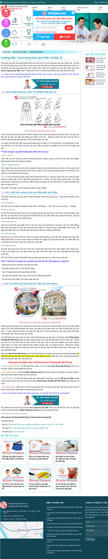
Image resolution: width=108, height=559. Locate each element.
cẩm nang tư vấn (82, 9)
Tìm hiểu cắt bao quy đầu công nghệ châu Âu (63, 530)
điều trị (50, 9)
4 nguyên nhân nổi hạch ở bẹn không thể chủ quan (65, 527)
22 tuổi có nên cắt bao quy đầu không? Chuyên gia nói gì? (13, 486)
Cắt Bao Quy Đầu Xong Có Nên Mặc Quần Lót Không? (13, 458)
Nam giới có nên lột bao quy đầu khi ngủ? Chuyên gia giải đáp (66, 459)
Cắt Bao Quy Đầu (36, 52)
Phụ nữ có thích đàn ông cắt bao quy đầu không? (39, 458)
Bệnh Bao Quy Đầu (20, 52)
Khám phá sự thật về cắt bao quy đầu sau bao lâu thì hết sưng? (64, 535)
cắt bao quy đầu (67, 378)
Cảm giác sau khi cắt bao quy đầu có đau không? (28, 188)
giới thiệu (63, 9)
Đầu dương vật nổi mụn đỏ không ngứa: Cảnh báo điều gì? (100, 60)
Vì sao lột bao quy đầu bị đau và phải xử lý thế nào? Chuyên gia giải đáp (66, 486)
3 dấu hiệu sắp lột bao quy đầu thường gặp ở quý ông (101, 67)
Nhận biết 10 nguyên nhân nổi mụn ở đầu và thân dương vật (64, 552)
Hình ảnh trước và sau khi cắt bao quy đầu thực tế (100, 82)
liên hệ (100, 9)
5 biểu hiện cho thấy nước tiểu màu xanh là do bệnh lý (63, 541)
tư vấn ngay (90, 539)
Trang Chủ (6, 52)
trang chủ (35, 9)
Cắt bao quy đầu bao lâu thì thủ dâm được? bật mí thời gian (101, 75)
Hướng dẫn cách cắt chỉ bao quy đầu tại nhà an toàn (63, 546)
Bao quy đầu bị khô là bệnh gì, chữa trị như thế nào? (48, 257)
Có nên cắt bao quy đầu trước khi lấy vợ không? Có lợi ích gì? (40, 486)
